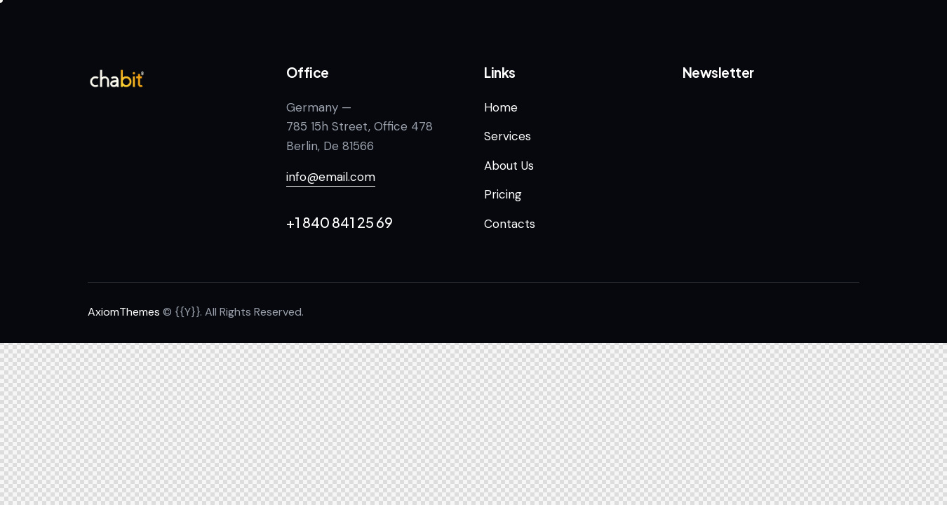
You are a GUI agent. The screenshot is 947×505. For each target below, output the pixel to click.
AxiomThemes (124, 311)
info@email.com (330, 176)
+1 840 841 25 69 (339, 222)
